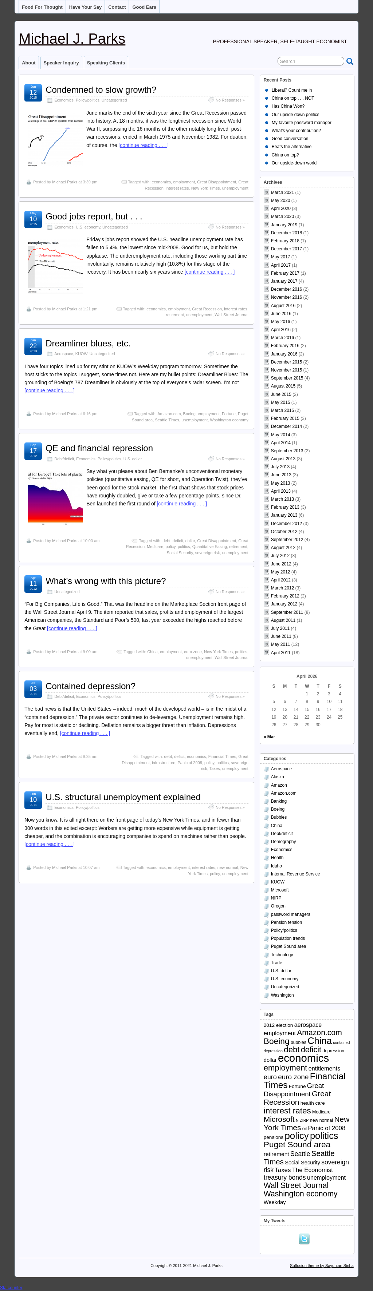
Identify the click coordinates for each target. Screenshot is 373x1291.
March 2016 (282, 337)
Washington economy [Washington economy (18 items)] (301, 1193)
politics (184, 546)
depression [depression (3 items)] (333, 1050)
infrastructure (163, 762)
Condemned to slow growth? (101, 90)
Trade (276, 962)
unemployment (235, 188)
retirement (175, 315)
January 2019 (284, 224)
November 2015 (286, 370)
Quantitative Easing (209, 546)
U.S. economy (88, 227)
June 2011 (281, 636)
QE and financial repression (99, 448)
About (28, 62)
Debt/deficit (64, 459)
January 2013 (284, 515)
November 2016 (286, 297)
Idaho (276, 866)
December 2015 (286, 362)
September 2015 (287, 378)
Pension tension (286, 922)
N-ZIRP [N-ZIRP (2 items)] (302, 1120)
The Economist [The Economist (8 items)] (312, 1170)
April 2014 (281, 442)
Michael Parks (64, 182)
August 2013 (283, 458)
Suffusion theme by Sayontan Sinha (322, 1265)
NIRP (276, 898)
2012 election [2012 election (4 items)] (278, 1025)
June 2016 (281, 313)
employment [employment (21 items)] (285, 1067)
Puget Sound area (288, 946)
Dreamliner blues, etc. (88, 343)
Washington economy (229, 420)
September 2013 (287, 450)
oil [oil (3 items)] (304, 1128)
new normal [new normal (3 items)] (321, 1120)
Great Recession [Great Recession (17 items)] (297, 1097)
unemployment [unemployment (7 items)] (326, 1177)
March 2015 (282, 410)
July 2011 (280, 628)
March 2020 (282, 216)
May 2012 (280, 572)
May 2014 (280, 434)
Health (277, 857)
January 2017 (284, 281)
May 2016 (280, 321)
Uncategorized (114, 100)
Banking (279, 801)
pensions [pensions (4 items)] (273, 1137)
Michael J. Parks (72, 39)
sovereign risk (207, 553)
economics (161, 182)
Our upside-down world (294, 163)
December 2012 (286, 523)
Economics (64, 100)
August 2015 (283, 386)
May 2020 (280, 200)
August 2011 (283, 620)
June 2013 (281, 474)
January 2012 (284, 604)
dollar (190, 541)
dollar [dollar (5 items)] (270, 1060)
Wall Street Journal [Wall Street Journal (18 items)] (296, 1185)
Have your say (85, 7)
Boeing (189, 414)
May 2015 (280, 402)
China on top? (285, 155)
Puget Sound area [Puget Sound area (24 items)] (297, 1144)
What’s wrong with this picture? (106, 581)
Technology (282, 954)
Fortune (229, 414)
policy (171, 546)
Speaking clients (106, 62)
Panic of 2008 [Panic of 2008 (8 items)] (326, 1128)
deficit (178, 541)
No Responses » (230, 100)
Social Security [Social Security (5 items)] (302, 1162)
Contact (117, 7)
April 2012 (281, 580)
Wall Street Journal (231, 315)
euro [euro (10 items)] (270, 1077)
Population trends (288, 938)
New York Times (205, 188)
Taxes (214, 768)
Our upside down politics (295, 114)
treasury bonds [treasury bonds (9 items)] (285, 1177)
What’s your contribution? (296, 130)
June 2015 (281, 394)
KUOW (81, 353)
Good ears (144, 7)
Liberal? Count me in (292, 90)
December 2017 (286, 248)
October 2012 (284, 531)
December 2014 (286, 426)
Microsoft (280, 890)
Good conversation (290, 138)
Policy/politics (87, 100)
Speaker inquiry (61, 62)
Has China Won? (288, 106)
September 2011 (287, 612)
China (152, 652)
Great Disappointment (216, 182)
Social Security (180, 553)
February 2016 (285, 345)
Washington (282, 995)
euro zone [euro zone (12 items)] (293, 1077)
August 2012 (283, 547)
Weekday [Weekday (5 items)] (275, 1202)
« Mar (269, 736)
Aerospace (63, 353)
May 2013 (280, 483)
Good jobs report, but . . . (94, 216)
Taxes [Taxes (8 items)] (283, 1170)
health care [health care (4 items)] (313, 1103)
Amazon (279, 785)
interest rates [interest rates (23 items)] (287, 1110)
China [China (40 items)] (319, 1041)
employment (184, 182)
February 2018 (285, 240)
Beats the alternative (291, 146)
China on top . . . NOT (293, 98)
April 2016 (281, 329)
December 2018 (286, 232)
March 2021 (282, 192)
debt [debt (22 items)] (291, 1049)
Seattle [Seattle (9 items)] (300, 1153)
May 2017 (280, 256)
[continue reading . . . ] (143, 145)
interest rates (177, 188)
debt (166, 541)
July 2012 (280, 555)
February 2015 (285, 418)
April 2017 (281, 265)
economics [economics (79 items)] (303, 1058)
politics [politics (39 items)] (324, 1136)
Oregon (278, 906)
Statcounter (11, 1287)
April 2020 (281, 208)
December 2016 (286, 289)
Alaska (277, 776)
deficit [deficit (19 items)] (311, 1049)
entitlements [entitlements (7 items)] (324, 1068)
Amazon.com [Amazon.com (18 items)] (319, 1032)
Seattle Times (167, 420)
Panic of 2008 (190, 762)
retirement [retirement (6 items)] (276, 1154)
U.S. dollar (132, 459)
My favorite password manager (301, 122)
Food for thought (42, 7)
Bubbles (279, 817)
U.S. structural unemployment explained (123, 797)
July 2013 (280, 466)
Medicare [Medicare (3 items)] (321, 1112)
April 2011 (281, 652)
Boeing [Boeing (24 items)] (277, 1041)
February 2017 (285, 273)
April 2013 (281, 491)
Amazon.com (169, 414)
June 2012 (281, 564)
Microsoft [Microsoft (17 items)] (279, 1119)
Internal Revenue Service (295, 874)
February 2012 (285, 596)
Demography (283, 841)
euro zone (193, 652)
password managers (290, 914)
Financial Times (222, 756)
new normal (227, 867)
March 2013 (282, 499)
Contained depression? (91, 686)
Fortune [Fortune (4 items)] (297, 1086)
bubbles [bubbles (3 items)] (298, 1042)
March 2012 (282, 588)
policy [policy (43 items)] (296, 1136)
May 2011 (280, 644)
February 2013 (285, 507)
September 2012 (287, 539)
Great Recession (207, 309)
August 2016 (283, 305)
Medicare (155, 546)
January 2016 (284, 354)
